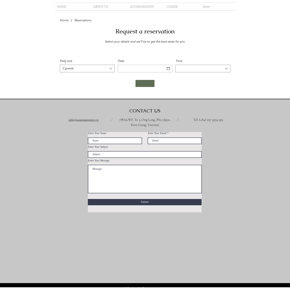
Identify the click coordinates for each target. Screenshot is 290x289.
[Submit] (145, 202)
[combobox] (87, 68)
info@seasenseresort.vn (84, 120)
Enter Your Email (157, 133)
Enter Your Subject (98, 147)
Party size (66, 61)
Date (121, 61)
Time (178, 61)
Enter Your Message (99, 160)
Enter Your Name (97, 133)
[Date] (141, 68)
